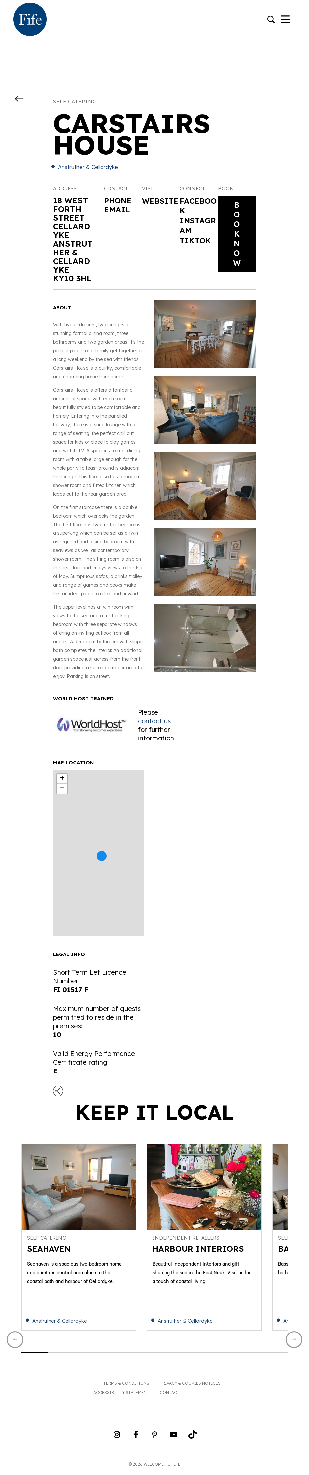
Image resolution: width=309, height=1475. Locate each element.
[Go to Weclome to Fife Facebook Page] (136, 1439)
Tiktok (196, 242)
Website (158, 206)
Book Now (237, 235)
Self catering (75, 101)
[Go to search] (271, 20)
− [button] (62, 789)
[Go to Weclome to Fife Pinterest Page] (155, 1439)
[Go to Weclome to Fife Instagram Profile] (117, 1439)
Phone (118, 200)
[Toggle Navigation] (285, 20)
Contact (170, 1394)
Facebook (196, 206)
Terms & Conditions (126, 1385)
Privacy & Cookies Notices (190, 1385)
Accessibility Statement (121, 1394)
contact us (154, 721)
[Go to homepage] (30, 20)
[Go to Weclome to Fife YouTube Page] (173, 1439)
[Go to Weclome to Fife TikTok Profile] (192, 1439)
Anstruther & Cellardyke (88, 167)
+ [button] (62, 779)
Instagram (196, 226)
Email (117, 209)
